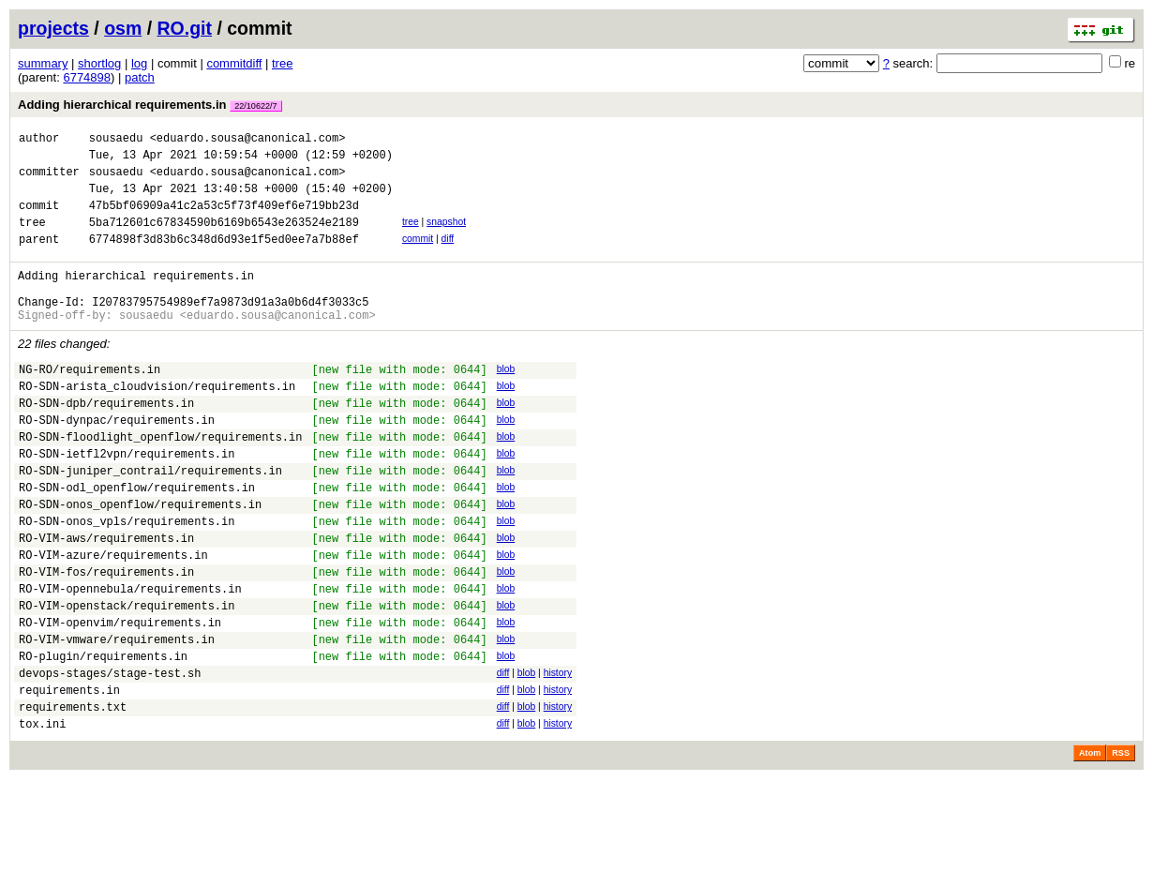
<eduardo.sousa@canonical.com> (248, 140)
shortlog (99, 63)
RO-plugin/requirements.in (103, 737)
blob (506, 400)
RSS (1121, 845)
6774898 (87, 77)
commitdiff (234, 63)
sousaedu (116, 140)
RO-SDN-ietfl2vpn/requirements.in (126, 501)
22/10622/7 (255, 106)
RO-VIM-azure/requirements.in (113, 619)
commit (417, 255)
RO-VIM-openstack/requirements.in (126, 678)
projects (53, 28)
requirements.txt (73, 796)
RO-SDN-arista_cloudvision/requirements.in (157, 422)
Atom (1090, 845)
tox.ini (42, 816)
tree (282, 63)
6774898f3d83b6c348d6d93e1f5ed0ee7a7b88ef (224, 258)
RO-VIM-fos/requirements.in (106, 639)
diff (448, 255)
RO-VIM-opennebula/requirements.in (130, 659)
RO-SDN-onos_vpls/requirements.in (126, 580)
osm (123, 28)
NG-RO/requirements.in (89, 403)
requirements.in (69, 777)
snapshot (446, 236)
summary (42, 63)
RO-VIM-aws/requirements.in (106, 600)
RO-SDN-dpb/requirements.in (106, 442)
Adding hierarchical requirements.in (150, 105)
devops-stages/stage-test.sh (110, 757)
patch (140, 77)
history (558, 754)
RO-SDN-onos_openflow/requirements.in (140, 560)
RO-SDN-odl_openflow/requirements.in (137, 541)
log (139, 63)
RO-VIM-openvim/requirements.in (120, 698)
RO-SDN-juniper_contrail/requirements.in (150, 521)
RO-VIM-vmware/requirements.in (117, 718)
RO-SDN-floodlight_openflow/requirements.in (160, 481)
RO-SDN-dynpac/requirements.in (117, 462)
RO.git (185, 28)
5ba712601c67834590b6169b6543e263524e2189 (224, 239)
